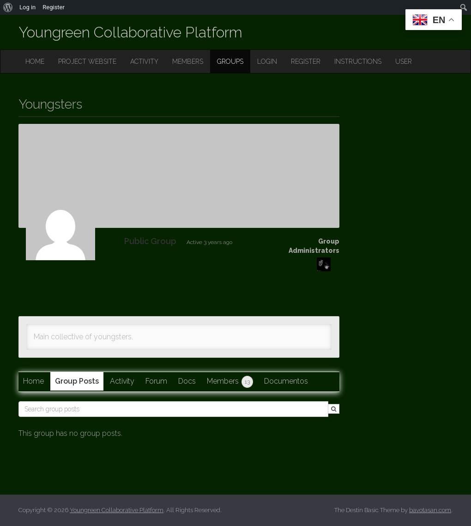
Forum (156, 381)
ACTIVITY (144, 61)
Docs (187, 381)
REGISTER (305, 61)
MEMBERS (187, 61)
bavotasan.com (430, 510)
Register (53, 7)
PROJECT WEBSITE (87, 61)
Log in (27, 7)
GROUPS (230, 61)
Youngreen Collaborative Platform (130, 32)
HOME (34, 61)
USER (403, 61)
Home (33, 381)
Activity (122, 381)
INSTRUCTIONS (357, 61)
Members (230, 382)
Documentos (286, 381)
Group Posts (77, 381)
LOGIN (267, 61)
